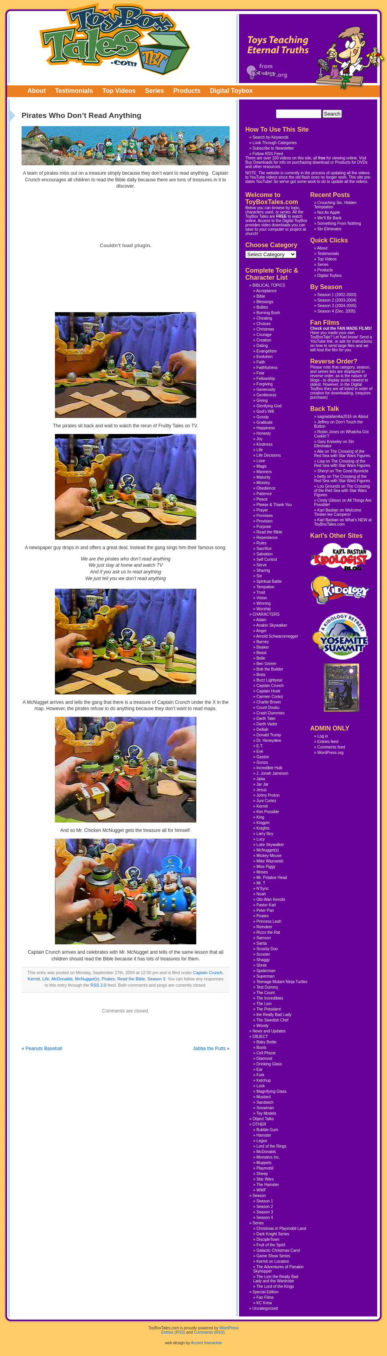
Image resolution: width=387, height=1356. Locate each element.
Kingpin (262, 823)
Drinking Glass (269, 1064)
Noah (261, 894)
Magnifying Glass (271, 1091)
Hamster (263, 1135)
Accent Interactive (206, 1343)
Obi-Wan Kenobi (270, 899)
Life (45, 978)
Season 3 (157, 978)
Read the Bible (131, 978)
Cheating (264, 318)
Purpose (263, 526)
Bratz (260, 675)
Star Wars (265, 1179)
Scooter (263, 954)
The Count (265, 993)
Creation (263, 340)
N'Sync (262, 888)
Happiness (265, 428)
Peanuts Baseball (44, 1048)
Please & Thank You (274, 505)
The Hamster (267, 1184)
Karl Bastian (328, 510)
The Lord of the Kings (275, 1286)
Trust (260, 592)
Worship (263, 609)
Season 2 (326, 300)
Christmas (265, 329)
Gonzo (262, 762)
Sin (259, 576)
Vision (261, 598)
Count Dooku (267, 707)
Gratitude (264, 422)
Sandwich (264, 1102)
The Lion (264, 1004)
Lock (260, 1086)
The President (268, 1009)
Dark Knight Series (272, 1234)
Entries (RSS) (173, 1332)
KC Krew (264, 1303)
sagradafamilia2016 (335, 416)
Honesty (263, 433)
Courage (263, 335)
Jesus (261, 790)
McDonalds (62, 978)
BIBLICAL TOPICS (268, 285)
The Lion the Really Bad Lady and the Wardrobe (275, 1279)
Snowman (265, 1108)
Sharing (263, 570)
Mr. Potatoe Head (271, 877)
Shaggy (263, 960)
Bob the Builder (269, 669)
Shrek (261, 965)
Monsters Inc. (268, 1157)
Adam (261, 620)
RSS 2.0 (98, 985)
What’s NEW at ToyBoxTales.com (343, 522)
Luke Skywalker (270, 845)
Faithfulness (266, 367)
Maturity (263, 477)
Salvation (264, 554)
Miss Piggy (265, 866)
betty (322, 476)
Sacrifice (263, 548)
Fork (260, 1075)
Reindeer (264, 927)
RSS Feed (274, 154)
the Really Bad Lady (274, 1014)
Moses (262, 872)
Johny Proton (267, 795)
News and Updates (269, 1031)
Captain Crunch (208, 972)
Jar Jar (262, 784)
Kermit (34, 978)
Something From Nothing (339, 223)
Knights (262, 828)
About (36, 90)
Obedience (265, 488)
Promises (264, 515)
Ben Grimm (266, 664)
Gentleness (266, 395)
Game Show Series (273, 1256)
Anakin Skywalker (271, 625)
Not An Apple (329, 212)
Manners (264, 472)
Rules (261, 543)
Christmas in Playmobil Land (281, 1228)
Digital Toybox (231, 90)
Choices (263, 324)
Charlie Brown (268, 702)
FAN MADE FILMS (354, 328)
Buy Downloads (258, 162)
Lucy (260, 839)
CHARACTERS (265, 614)
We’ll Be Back (330, 218)
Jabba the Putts (209, 1048)
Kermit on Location (272, 1261)
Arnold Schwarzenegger (277, 636)
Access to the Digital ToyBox (282, 221)
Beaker (262, 647)
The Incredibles (269, 998)
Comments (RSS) (209, 1332)
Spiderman (265, 971)
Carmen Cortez (269, 696)
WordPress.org (331, 752)
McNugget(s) (87, 978)
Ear (259, 1069)
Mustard (263, 1097)
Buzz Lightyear (269, 680)
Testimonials (74, 90)
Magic (261, 466)
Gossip (262, 417)
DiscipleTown (267, 1239)
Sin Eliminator (330, 229)
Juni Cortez (266, 801)
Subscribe (261, 148)
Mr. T (260, 883)
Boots (261, 1047)
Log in (323, 736)
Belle (260, 658)
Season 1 (326, 295)
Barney (262, 642)
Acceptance (266, 291)
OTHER (259, 1124)
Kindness (264, 444)
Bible (260, 296)
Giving (261, 400)
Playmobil (264, 1168)
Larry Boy (264, 834)
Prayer (262, 510)
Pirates (108, 978)
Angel (261, 631)
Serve (261, 565)
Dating (262, 346)
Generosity (265, 389)
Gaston (262, 757)
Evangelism (266, 351)
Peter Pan (265, 910)
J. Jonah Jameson (272, 773)
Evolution (264, 356)
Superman (265, 976)
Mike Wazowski (269, 861)
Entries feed (328, 741)
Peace (261, 499)
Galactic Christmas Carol (278, 1250)
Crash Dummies (270, 713)
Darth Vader (266, 724)
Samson (263, 938)
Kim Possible (267, 812)
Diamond (264, 1058)
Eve (259, 751)
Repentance (266, 537)
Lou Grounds (329, 486)
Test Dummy (267, 987)
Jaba (260, 779)
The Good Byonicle (351, 471)
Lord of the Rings (271, 1146)
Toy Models (266, 1113)
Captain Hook (268, 691)
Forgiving (264, 384)
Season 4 (326, 311)
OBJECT (260, 1036)
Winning (263, 603)
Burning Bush (268, 313)
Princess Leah (268, 921)
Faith (260, 362)
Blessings (264, 302)
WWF (261, 1190)
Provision (264, 521)
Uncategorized (264, 1308)
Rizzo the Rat (268, 932)
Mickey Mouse (268, 855)
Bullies (262, 307)
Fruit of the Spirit (270, 1245)
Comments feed (331, 747)
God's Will (265, 411)
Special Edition (265, 1292)
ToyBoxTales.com (114, 39)
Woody (262, 1025)
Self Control (266, 559)
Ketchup (263, 1080)
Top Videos (119, 90)
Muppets (263, 1163)
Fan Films (265, 1297)
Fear (260, 373)
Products (187, 90)
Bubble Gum (267, 1130)
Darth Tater (266, 718)
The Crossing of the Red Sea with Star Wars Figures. (342, 453)
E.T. (259, 746)
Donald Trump (268, 735)
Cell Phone (266, 1053)
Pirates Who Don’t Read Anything (81, 115)
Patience (264, 494)
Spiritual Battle (268, 581)
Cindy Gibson (329, 500)
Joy (259, 439)
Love (260, 461)
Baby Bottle (266, 1042)
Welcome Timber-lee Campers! (337, 512)
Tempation (265, 587)
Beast (261, 653)
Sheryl (323, 471)
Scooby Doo (266, 949)
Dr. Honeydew (268, 740)
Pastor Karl (266, 905)
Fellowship (265, 378)
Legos (261, 1141)
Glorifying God (268, 406)
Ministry (263, 483)
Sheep (262, 1174)
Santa (261, 943)
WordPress (229, 1328)
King (260, 817)
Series (154, 90)
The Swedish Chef (272, 1020)
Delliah (262, 729)
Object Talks (263, 1119)
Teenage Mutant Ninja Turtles (281, 982)
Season (259, 1195)
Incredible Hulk (269, 768)
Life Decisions (268, 455)
